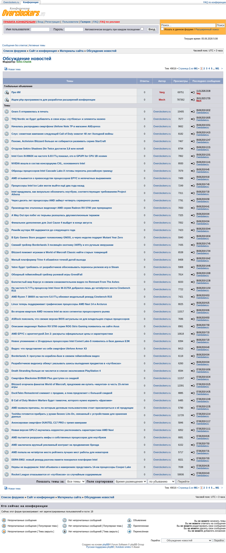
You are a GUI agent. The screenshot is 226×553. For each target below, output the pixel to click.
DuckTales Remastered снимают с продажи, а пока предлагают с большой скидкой (61, 393)
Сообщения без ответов (14, 45)
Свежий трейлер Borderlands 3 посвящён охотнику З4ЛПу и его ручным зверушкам (62, 245)
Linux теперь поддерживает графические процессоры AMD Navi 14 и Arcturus (59, 304)
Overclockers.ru (11, 2)
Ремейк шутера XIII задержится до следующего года (43, 230)
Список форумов (14, 51)
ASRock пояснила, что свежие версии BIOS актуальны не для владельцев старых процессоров (70, 319)
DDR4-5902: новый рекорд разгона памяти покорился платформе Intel (54, 459)
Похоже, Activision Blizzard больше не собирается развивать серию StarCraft (58, 141)
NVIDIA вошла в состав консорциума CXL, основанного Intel (48, 163)
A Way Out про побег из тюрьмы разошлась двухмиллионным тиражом (55, 215)
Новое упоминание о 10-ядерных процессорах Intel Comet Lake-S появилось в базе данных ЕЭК (70, 341)
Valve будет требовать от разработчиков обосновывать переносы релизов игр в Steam (65, 267)
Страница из (188, 68)
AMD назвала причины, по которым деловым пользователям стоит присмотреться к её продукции (72, 407)
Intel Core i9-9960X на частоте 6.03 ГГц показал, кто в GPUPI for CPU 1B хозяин (59, 156)
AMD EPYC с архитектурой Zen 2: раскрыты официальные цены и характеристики (62, 333)
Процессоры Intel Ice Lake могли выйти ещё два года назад (47, 185)
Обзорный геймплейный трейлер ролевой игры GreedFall (46, 274)
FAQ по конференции (215, 2)
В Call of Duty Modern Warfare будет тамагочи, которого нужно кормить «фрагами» (61, 400)
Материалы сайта (71, 51)
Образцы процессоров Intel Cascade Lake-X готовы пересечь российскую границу (62, 170)
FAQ (95, 21)
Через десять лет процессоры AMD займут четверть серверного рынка (55, 200)
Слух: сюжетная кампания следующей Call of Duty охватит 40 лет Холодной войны (62, 133)
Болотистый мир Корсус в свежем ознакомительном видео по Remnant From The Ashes (65, 282)
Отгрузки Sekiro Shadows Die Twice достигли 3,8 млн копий (47, 148)
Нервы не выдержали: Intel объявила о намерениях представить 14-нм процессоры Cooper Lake (71, 467)
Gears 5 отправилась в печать (29, 111)
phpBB (105, 544)
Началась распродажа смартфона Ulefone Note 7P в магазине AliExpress (55, 126)
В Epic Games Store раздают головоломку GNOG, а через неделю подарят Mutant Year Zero (67, 237)
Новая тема (14, 69)
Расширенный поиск (207, 29)
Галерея (85, 21)
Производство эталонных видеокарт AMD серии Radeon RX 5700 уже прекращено (61, 207)
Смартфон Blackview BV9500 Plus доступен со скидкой (45, 378)
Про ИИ (15, 92)
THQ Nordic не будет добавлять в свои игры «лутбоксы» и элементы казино (58, 119)
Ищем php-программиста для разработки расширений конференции (53, 99)
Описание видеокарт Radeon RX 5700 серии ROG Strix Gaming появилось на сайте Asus (65, 326)
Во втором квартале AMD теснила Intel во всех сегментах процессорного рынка (60, 311)
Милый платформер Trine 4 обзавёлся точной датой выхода (48, 259)
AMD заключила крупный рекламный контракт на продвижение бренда (55, 444)
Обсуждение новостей (101, 51)
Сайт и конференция (43, 51)
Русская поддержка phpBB (100, 547)
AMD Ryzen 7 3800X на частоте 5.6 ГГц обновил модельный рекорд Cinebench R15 (61, 296)
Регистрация (52, 21)
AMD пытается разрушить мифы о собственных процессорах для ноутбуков (58, 437)
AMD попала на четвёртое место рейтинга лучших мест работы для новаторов (59, 452)
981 (217, 68)
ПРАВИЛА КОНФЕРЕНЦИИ (19, 21)
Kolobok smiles (123, 547)
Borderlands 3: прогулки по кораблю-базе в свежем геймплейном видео (55, 356)
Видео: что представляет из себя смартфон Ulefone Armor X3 (49, 348)
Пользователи (70, 21)
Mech (162, 99)
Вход (40, 21)
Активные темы (37, 45)
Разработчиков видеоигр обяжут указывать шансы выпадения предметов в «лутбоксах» (66, 363)
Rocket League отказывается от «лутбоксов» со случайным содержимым (56, 474)
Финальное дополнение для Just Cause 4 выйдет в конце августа (51, 222)
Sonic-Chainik (23, 62)
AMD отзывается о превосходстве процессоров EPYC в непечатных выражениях (61, 178)
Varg (162, 92)
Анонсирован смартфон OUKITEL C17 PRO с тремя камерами (49, 422)
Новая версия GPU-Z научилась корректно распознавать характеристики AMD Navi (62, 430)
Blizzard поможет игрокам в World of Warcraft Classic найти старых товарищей (59, 252)
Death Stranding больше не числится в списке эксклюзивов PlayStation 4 (56, 370)
